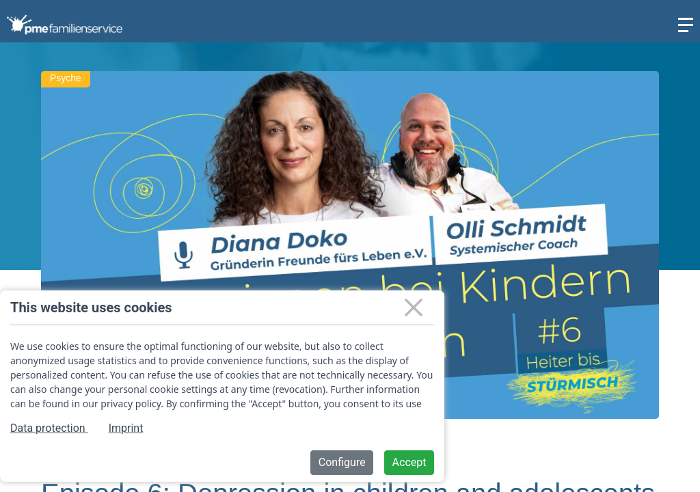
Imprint (126, 428)
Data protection (49, 428)
